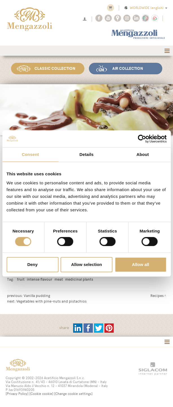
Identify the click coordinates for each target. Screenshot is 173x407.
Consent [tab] (30, 154)
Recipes (157, 295)
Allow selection (86, 264)
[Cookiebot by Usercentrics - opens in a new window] (142, 139)
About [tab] (143, 154)
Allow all (140, 264)
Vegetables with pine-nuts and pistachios (51, 301)
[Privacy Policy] (17, 394)
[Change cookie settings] (73, 394)
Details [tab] (87, 154)
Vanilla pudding (37, 295)
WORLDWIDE (145, 8)
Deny (32, 264)
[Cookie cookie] (41, 394)
